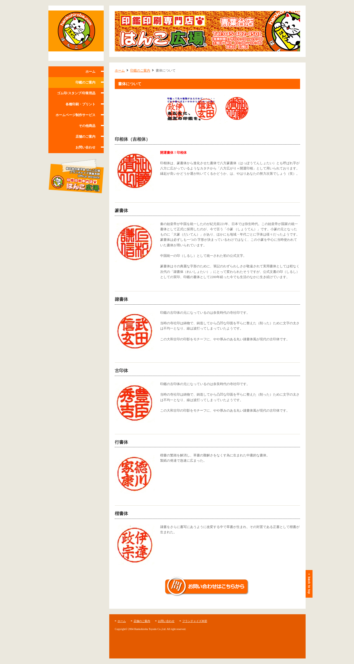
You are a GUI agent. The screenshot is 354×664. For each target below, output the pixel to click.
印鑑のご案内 (85, 82)
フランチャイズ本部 (194, 621)
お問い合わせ (85, 147)
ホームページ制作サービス (75, 115)
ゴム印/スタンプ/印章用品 (76, 93)
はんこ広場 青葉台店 (76, 33)
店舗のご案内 (85, 136)
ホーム (90, 72)
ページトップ (309, 584)
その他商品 (87, 126)
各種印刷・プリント (80, 104)
